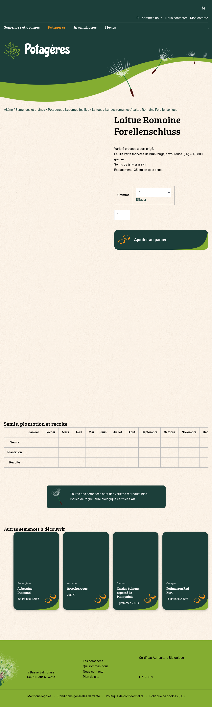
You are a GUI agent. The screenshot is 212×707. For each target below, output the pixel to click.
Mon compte (199, 18)
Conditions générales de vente (79, 696)
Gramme (123, 195)
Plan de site (91, 677)
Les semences (93, 661)
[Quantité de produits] (122, 215)
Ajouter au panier (150, 239)
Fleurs (110, 27)
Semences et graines (22, 27)
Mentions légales (39, 696)
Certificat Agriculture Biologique (161, 658)
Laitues (97, 110)
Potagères (57, 27)
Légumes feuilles (77, 110)
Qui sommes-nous (149, 18)
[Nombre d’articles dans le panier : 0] (203, 8)
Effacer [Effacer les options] (141, 199)
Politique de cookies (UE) (167, 696)
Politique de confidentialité (124, 696)
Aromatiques (85, 27)
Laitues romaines (117, 110)
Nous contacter (176, 18)
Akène (8, 110)
